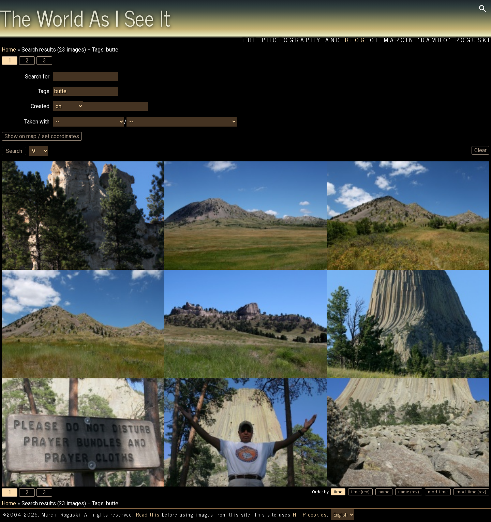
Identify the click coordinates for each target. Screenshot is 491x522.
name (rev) (408, 491)
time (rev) (360, 491)
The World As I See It (85, 17)
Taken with (36, 121)
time (338, 491)
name (383, 491)
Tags (43, 91)
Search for (37, 76)
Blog (356, 40)
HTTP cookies (310, 514)
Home (9, 49)
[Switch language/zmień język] (342, 514)
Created (40, 106)
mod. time (438, 491)
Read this (148, 514)
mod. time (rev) (471, 491)
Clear (480, 150)
